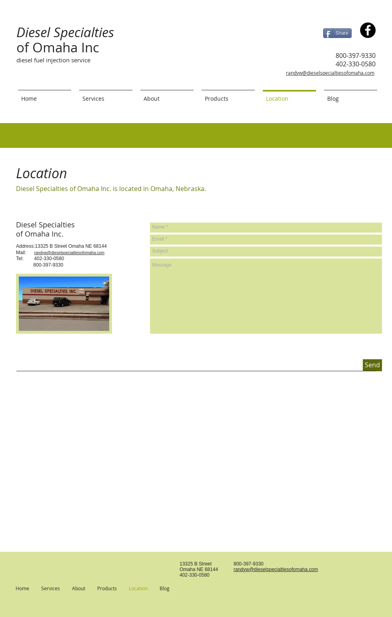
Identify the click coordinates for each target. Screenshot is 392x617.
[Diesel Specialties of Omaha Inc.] (368, 30)
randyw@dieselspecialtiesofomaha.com (330, 73)
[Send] (372, 365)
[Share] (337, 33)
